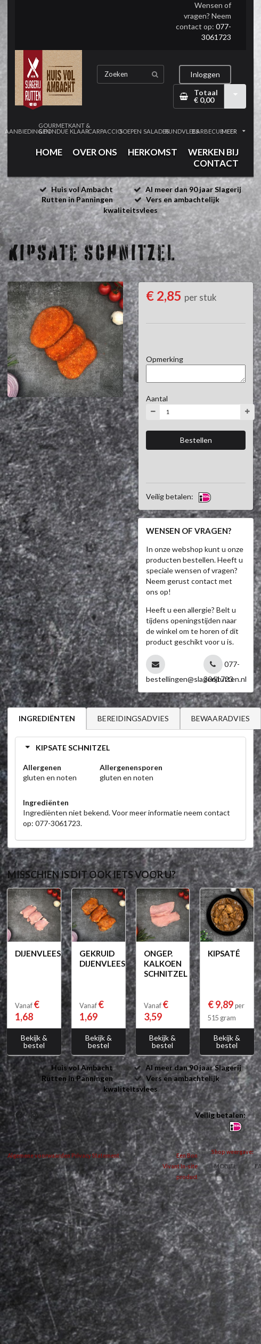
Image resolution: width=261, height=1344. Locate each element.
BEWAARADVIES (220, 718)
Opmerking (164, 359)
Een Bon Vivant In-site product (180, 1166)
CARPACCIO (105, 131)
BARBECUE (208, 131)
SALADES (156, 131)
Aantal (157, 398)
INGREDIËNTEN (47, 718)
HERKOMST (152, 152)
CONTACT (216, 163)
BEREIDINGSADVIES (133, 718)
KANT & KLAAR (79, 128)
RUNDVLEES (181, 131)
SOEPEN (130, 131)
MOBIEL (225, 1165)
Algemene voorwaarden (38, 1155)
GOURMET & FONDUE (53, 128)
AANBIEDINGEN (27, 131)
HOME (49, 152)
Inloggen (205, 74)
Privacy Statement (95, 1155)
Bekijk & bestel (34, 1041)
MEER (233, 131)
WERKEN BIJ (213, 152)
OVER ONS (94, 152)
